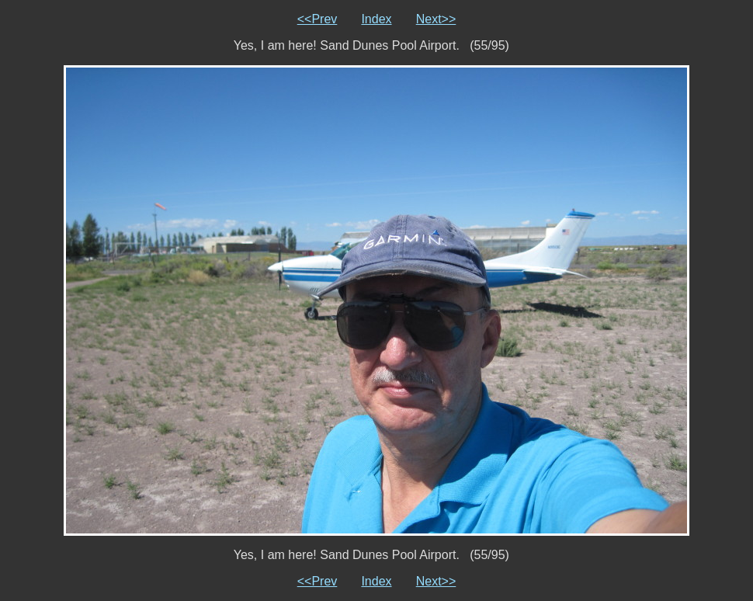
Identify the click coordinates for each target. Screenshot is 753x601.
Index (376, 19)
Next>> (436, 19)
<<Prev (317, 19)
